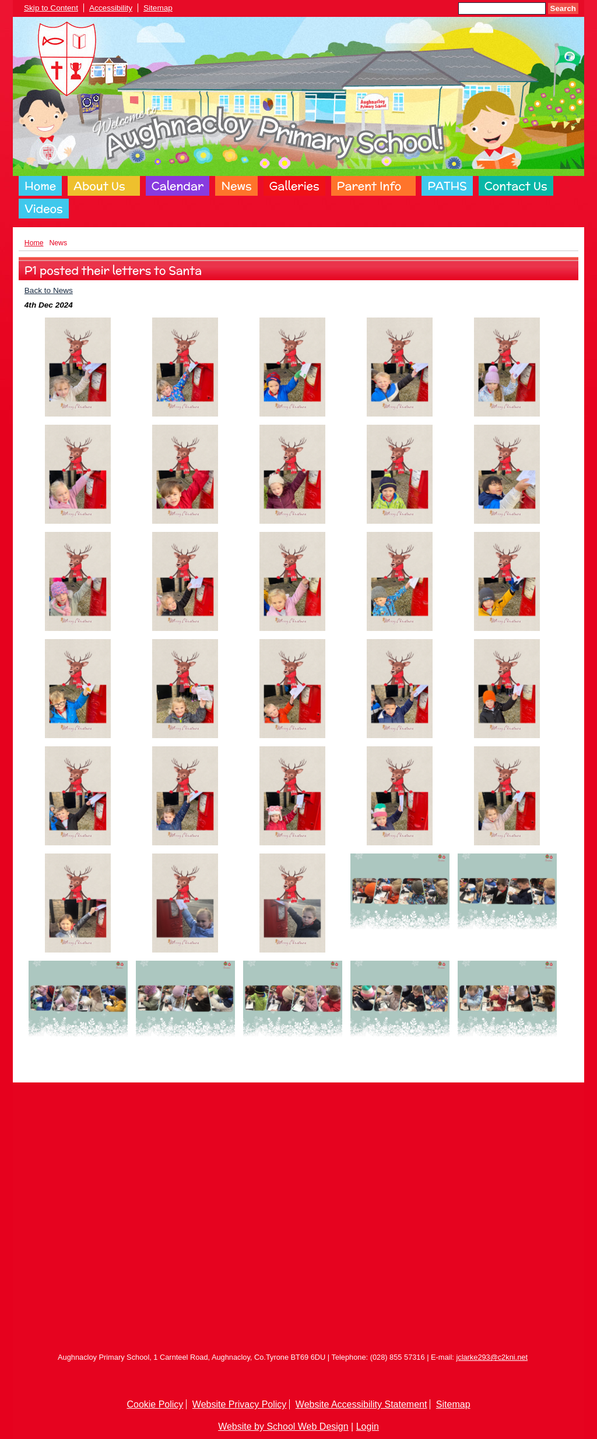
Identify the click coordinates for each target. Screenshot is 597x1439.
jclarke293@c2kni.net (492, 1357)
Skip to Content (51, 7)
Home (40, 186)
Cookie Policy (155, 1404)
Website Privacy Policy (239, 1404)
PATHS (446, 186)
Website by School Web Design (283, 1426)
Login (367, 1426)
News (236, 186)
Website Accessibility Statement (361, 1404)
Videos (43, 208)
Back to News (48, 290)
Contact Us (515, 186)
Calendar (178, 186)
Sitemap (158, 7)
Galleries (294, 186)
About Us (99, 186)
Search (563, 8)
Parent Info (369, 186)
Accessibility (110, 7)
